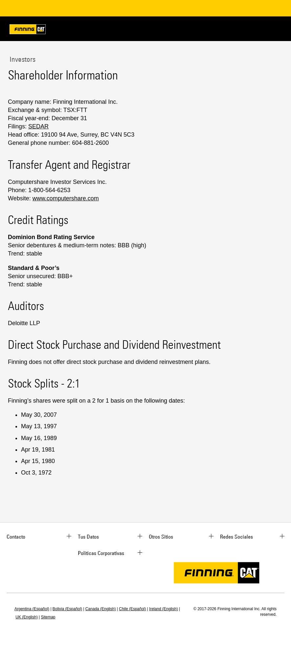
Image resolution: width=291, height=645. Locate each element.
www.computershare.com (66, 198)
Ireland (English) (163, 609)
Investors (21, 59)
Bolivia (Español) (67, 609)
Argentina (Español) (31, 609)
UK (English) (26, 617)
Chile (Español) (132, 609)
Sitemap (48, 617)
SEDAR (38, 126)
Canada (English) (100, 609)
